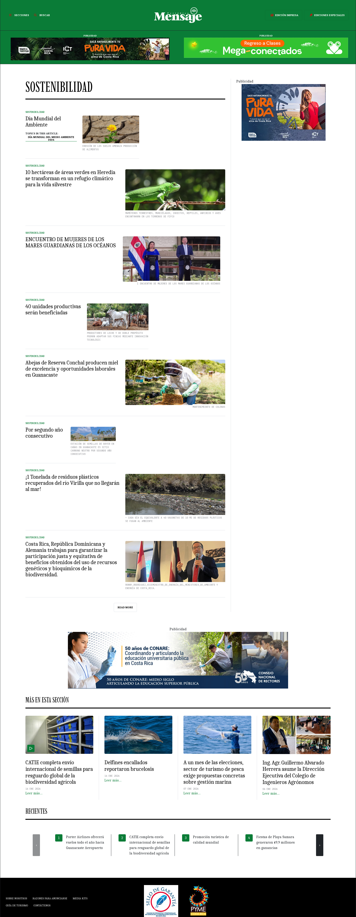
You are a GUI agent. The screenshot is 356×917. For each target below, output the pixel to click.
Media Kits (80, 898)
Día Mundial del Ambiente (43, 121)
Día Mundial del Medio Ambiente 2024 (51, 138)
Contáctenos (41, 905)
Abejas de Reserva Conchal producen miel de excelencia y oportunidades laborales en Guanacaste (71, 368)
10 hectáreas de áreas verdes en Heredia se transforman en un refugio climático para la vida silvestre (70, 178)
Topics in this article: (41, 133)
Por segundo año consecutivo (44, 433)
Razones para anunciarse (49, 898)
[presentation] (36, 845)
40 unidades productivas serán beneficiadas (53, 309)
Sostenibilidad (34, 112)
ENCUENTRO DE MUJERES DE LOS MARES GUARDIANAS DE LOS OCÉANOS (70, 242)
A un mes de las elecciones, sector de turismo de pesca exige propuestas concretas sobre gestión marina (214, 772)
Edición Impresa (283, 15)
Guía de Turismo (17, 905)
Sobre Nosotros (16, 898)
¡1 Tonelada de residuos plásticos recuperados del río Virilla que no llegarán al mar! (72, 483)
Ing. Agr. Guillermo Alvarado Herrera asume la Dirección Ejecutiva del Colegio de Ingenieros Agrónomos (293, 772)
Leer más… (33, 793)
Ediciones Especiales (326, 15)
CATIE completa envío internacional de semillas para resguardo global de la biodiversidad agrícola (59, 772)
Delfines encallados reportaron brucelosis (129, 765)
